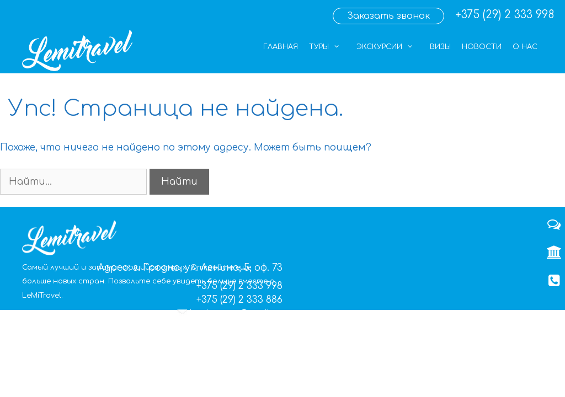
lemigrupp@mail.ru (236, 314)
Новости (482, 47)
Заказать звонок (388, 16)
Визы (440, 47)
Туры (330, 46)
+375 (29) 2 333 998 (504, 14)
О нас (525, 47)
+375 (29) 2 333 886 (239, 299)
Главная (280, 47)
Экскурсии (390, 46)
